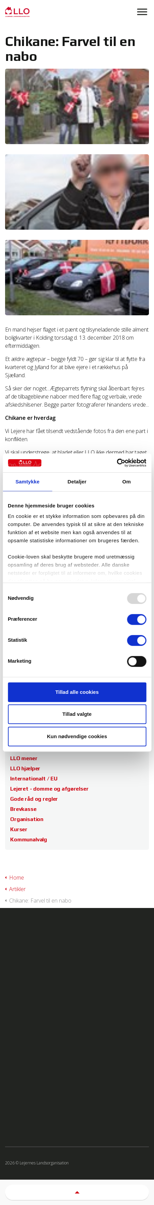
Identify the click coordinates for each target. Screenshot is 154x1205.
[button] (77, 1192)
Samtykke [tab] (28, 481)
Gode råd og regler (34, 799)
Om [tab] (126, 481)
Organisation (26, 819)
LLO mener (24, 758)
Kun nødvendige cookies (77, 736)
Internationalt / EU (34, 778)
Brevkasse (23, 809)
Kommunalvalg (28, 839)
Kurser (18, 829)
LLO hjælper (25, 768)
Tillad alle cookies (76, 692)
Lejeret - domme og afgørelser (49, 789)
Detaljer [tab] (77, 481)
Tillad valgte (76, 714)
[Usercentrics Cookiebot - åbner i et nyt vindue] (116, 462)
